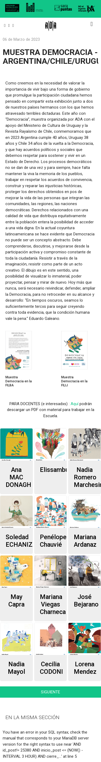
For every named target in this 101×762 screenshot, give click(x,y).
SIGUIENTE (50, 692)
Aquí (74, 403)
